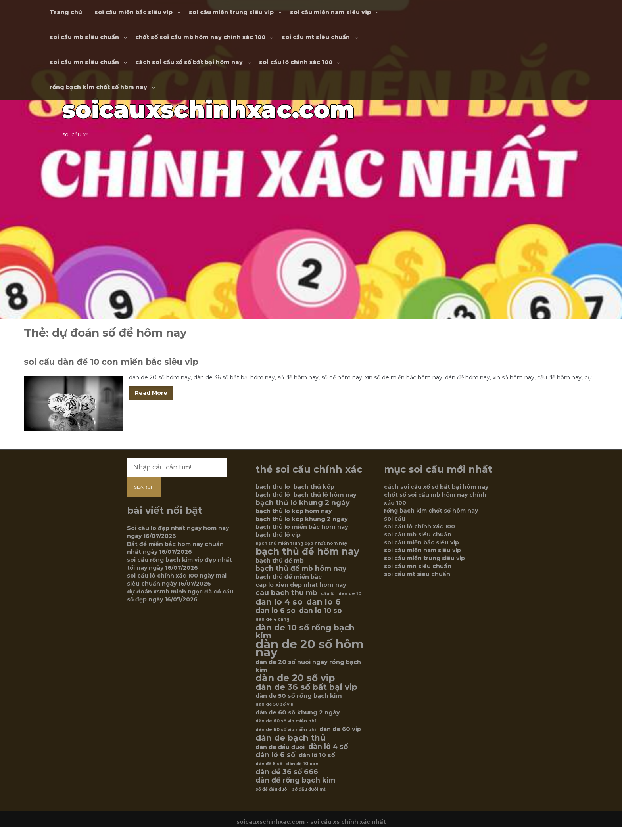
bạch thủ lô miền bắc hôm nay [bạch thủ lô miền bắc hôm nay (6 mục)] (301, 526)
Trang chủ (66, 12)
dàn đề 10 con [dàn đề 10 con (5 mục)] (302, 763)
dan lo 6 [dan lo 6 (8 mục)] (323, 602)
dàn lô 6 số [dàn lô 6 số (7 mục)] (275, 755)
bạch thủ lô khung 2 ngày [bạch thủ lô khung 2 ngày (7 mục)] (302, 503)
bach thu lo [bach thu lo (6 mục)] (272, 486)
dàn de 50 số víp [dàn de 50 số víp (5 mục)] (274, 704)
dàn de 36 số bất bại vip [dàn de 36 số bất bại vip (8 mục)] (306, 687)
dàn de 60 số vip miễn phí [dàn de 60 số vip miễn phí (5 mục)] (285, 721)
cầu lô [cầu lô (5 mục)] (328, 593)
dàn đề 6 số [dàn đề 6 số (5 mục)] (268, 763)
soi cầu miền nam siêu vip (330, 12)
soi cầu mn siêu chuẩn (84, 62)
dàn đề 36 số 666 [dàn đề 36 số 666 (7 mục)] (286, 772)
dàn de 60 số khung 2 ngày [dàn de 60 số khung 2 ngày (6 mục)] (297, 712)
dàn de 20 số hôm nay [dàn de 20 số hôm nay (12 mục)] (309, 648)
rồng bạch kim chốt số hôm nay (98, 87)
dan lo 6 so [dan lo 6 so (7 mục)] (275, 611)
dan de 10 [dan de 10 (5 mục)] (349, 593)
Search (144, 487)
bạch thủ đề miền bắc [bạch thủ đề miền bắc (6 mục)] (288, 576)
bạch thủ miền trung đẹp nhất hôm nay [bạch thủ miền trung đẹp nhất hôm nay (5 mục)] (301, 543)
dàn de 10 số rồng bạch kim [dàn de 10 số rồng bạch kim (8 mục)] (305, 631)
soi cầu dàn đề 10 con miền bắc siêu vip (111, 362)
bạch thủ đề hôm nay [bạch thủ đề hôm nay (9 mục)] (307, 551)
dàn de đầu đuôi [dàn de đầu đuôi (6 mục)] (280, 746)
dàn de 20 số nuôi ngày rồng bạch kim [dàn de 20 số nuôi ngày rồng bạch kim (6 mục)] (308, 666)
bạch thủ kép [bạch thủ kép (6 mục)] (314, 486)
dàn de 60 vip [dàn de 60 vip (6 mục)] (340, 729)
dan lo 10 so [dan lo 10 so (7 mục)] (320, 611)
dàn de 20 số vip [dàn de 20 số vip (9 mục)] (295, 678)
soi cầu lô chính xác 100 (295, 62)
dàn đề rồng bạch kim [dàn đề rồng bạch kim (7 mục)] (295, 780)
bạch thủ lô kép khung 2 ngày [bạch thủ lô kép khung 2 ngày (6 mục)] (301, 519)
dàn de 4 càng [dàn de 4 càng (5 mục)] (272, 619)
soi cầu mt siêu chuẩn (316, 37)
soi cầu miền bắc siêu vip (133, 12)
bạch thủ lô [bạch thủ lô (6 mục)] (272, 494)
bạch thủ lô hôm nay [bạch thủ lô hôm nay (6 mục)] (325, 494)
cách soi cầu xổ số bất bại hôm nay (189, 62)
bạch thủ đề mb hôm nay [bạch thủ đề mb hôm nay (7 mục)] (300, 568)
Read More (151, 392)
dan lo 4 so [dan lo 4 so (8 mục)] (279, 602)
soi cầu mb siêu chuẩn (84, 37)
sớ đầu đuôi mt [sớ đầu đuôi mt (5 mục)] (309, 789)
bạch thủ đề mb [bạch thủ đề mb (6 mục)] (279, 560)
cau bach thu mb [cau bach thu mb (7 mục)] (286, 593)
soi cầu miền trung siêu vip (231, 12)
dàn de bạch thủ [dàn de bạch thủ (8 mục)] (290, 738)
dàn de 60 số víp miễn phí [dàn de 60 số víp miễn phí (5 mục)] (285, 729)
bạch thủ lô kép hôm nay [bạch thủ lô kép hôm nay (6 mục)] (293, 511)
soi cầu (394, 518)
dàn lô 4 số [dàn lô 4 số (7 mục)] (328, 746)
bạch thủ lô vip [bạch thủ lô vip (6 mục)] (278, 534)
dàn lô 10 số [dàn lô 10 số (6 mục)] (317, 755)
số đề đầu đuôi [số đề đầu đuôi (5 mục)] (271, 789)
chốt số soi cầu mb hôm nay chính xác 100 (200, 37)
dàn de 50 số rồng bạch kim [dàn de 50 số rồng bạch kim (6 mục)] (298, 695)
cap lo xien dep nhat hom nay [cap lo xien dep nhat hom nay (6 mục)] (300, 584)
